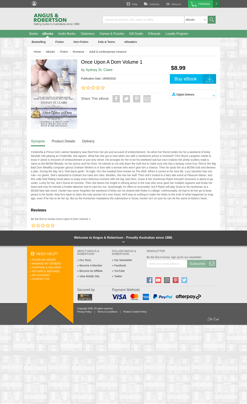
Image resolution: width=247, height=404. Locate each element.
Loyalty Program (177, 33)
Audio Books (66, 33)
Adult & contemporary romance (108, 51)
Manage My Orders (46, 263)
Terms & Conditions (107, 311)
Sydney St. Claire (99, 70)
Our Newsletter (123, 260)
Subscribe (203, 263)
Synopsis (38, 141)
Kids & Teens (106, 41)
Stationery (88, 33)
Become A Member (91, 265)
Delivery (151, 4)
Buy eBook (195, 79)
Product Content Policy (135, 311)
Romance (78, 51)
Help (132, 4)
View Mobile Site (89, 276)
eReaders (130, 41)
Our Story (85, 260)
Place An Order (44, 259)
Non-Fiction (81, 41)
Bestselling (39, 41)
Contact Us (41, 279)
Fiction (59, 41)
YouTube (119, 270)
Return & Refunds (46, 271)
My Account (41, 275)
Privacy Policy (84, 311)
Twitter (118, 276)
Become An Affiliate (91, 270)
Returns (173, 4)
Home (37, 51)
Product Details (63, 141)
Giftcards (154, 33)
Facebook (120, 265)
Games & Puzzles (112, 33)
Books (33, 33)
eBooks (47, 33)
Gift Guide (136, 33)
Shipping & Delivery (47, 267)
